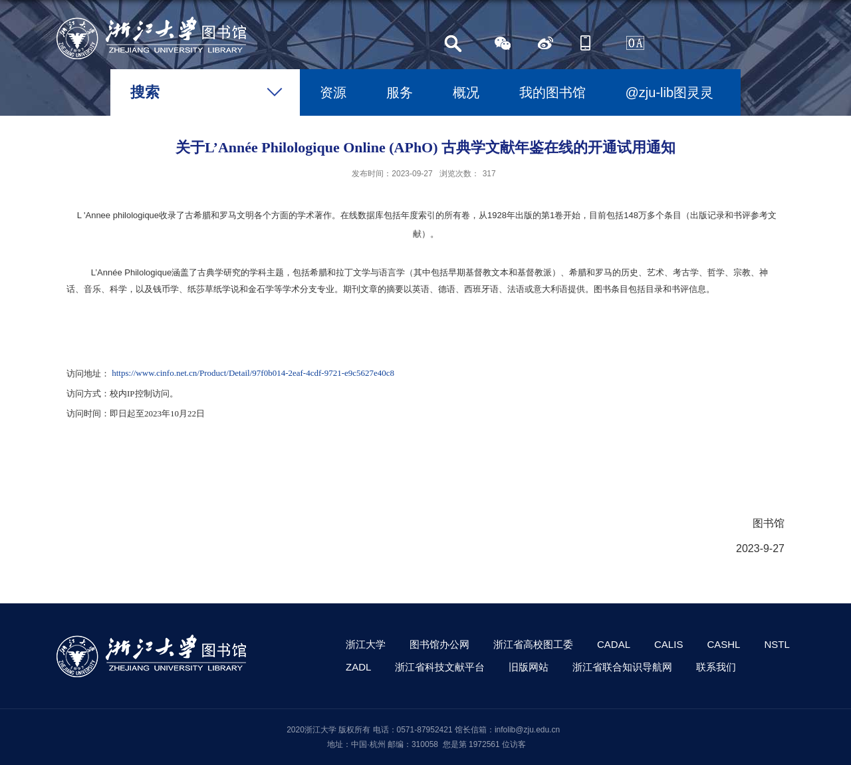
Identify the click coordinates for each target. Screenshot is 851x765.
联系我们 (716, 667)
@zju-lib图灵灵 (670, 92)
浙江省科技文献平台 (440, 667)
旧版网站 (528, 667)
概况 (466, 92)
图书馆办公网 (439, 644)
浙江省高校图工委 (533, 644)
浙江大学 (366, 644)
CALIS (668, 644)
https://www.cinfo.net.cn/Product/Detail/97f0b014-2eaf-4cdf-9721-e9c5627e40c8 (253, 374)
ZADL (358, 667)
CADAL (613, 644)
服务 (399, 92)
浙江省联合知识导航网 (622, 667)
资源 (333, 92)
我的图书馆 (552, 92)
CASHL (723, 644)
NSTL (776, 644)
